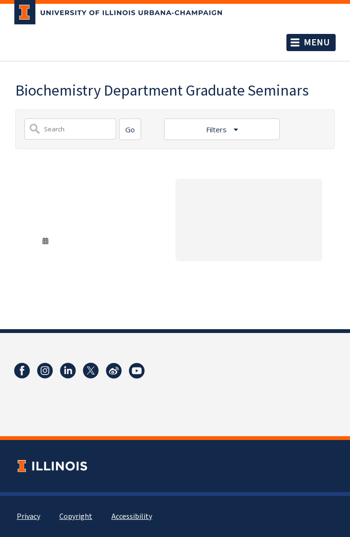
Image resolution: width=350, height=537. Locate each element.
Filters (217, 129)
